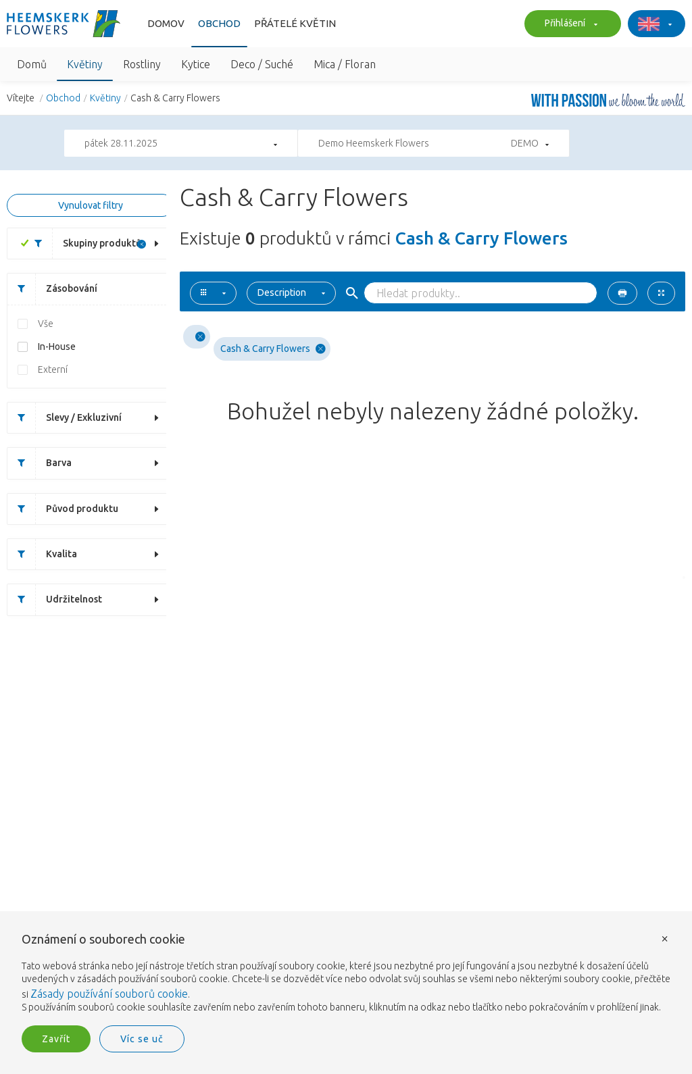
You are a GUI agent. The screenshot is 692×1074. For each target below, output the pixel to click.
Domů (32, 64)
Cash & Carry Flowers (273, 349)
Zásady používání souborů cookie (109, 994)
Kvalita (42, 554)
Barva (39, 463)
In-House (57, 346)
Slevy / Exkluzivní (64, 418)
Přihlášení (569, 24)
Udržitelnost (54, 599)
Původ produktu (62, 509)
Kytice (195, 64)
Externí (53, 369)
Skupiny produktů (82, 243)
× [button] (665, 938)
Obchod (219, 23)
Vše (45, 323)
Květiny (85, 64)
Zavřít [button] (56, 1038)
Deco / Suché (261, 64)
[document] (346, 974)
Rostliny (142, 64)
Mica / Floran (345, 64)
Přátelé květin (295, 23)
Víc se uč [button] (142, 1038)
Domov (165, 23)
